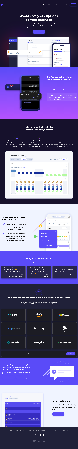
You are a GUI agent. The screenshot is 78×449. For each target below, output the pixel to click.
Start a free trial (39, 32)
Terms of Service (64, 430)
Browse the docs (21, 377)
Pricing (57, 4)
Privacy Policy (52, 430)
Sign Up (73, 5)
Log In (65, 4)
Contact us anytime (8, 377)
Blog (11, 430)
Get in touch (71, 353)
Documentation (47, 4)
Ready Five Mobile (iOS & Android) (36, 430)
